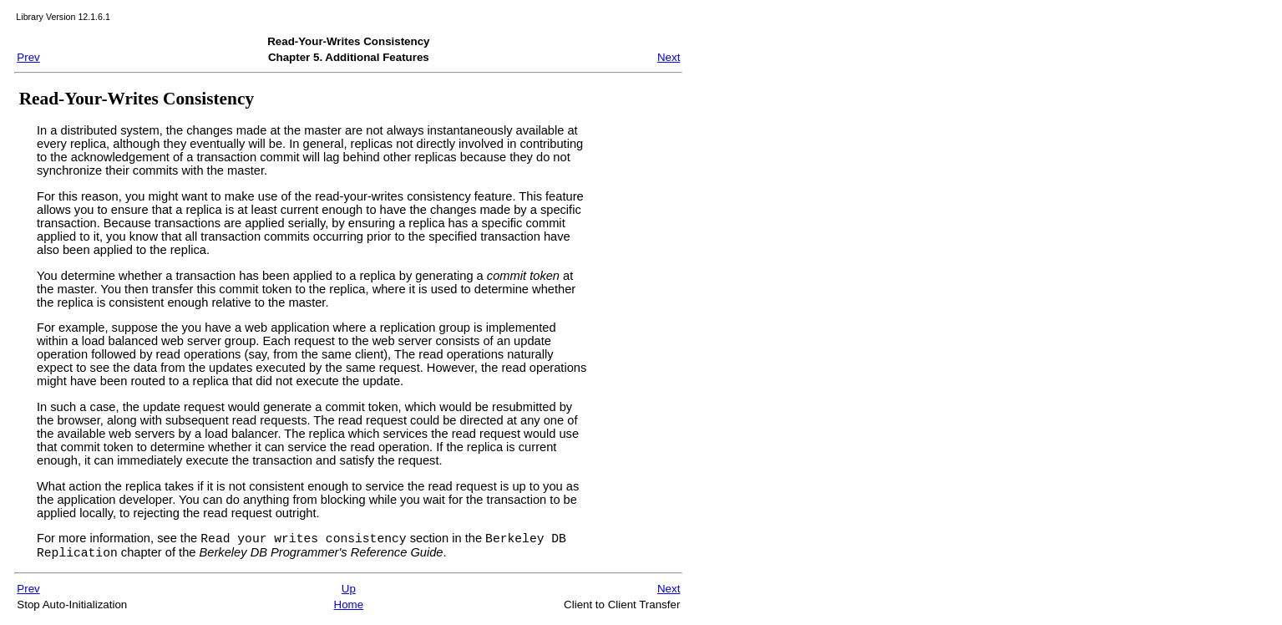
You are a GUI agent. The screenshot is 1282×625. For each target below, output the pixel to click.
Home (349, 609)
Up (349, 593)
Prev (28, 57)
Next (668, 57)
